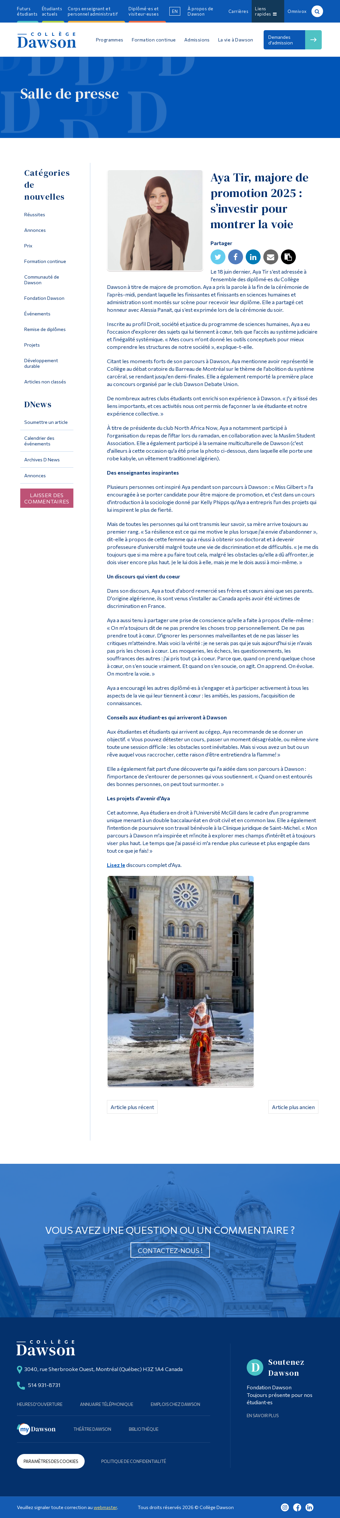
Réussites (34, 214)
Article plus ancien (293, 1107)
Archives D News (42, 459)
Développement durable (41, 363)
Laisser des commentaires (46, 498)
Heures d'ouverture (39, 1404)
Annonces (35, 230)
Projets (32, 345)
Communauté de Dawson (41, 279)
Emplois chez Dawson (175, 1404)
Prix (28, 245)
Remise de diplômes (45, 329)
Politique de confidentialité (133, 1461)
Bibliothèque (143, 1429)
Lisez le (116, 865)
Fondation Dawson (44, 298)
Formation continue (45, 261)
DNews (38, 404)
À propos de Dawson (200, 11)
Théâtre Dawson (92, 1429)
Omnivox (297, 11)
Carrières (238, 11)
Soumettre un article (46, 422)
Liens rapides (266, 11)
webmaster (105, 1507)
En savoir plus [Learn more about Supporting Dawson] (263, 1415)
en (175, 11)
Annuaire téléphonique (106, 1404)
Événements (37, 313)
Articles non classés (45, 381)
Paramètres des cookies (51, 1461)
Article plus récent (132, 1107)
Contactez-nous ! (170, 1250)
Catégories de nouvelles (47, 185)
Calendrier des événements (39, 440)
